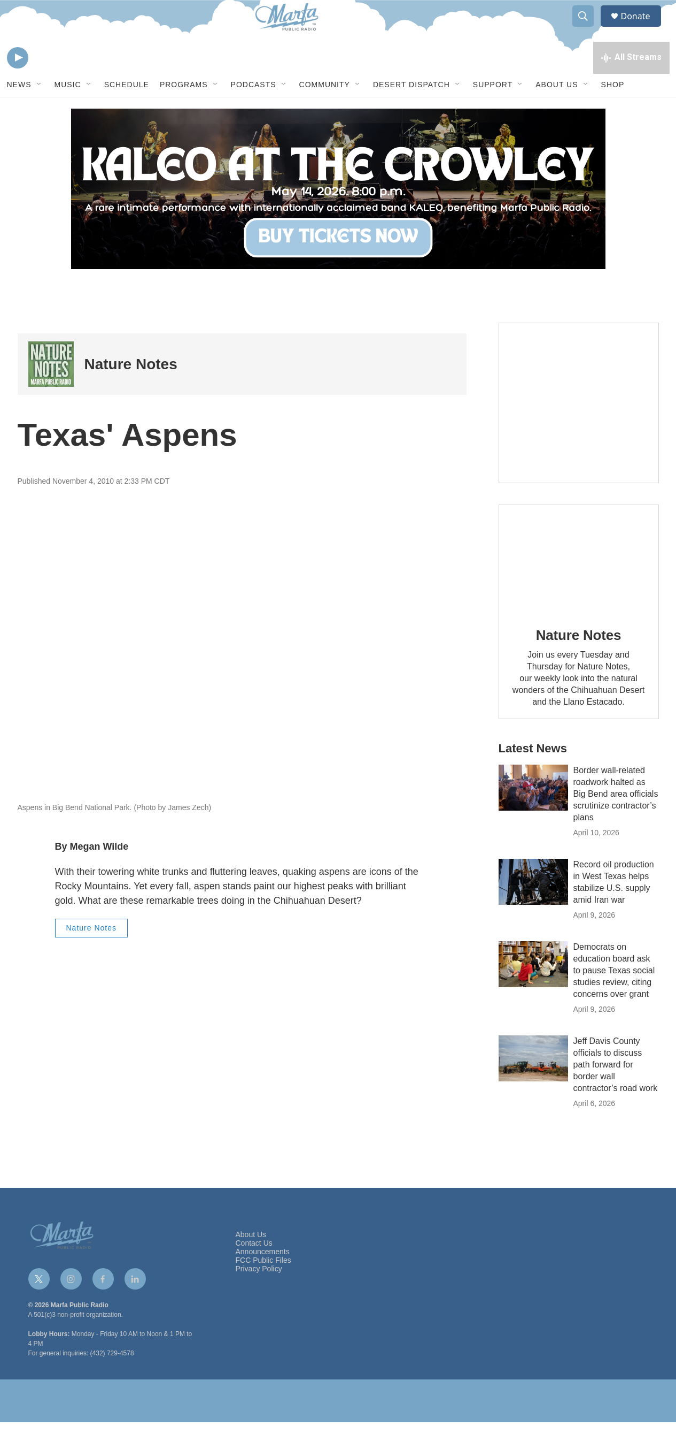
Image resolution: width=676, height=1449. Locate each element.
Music (68, 111)
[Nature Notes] (51, 391)
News (19, 111)
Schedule (126, 111)
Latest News (533, 775)
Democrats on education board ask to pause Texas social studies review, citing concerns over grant (614, 997)
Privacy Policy (259, 1296)
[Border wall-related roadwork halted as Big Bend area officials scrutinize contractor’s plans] (533, 814)
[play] (17, 83)
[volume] (47, 83)
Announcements (263, 1279)
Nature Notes (130, 391)
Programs (184, 111)
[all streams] (631, 83)
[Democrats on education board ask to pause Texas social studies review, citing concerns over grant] (533, 991)
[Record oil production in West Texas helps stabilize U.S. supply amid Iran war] (533, 909)
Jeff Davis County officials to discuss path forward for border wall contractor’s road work (615, 1091)
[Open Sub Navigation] (39, 111)
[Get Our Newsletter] (578, 429)
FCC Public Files (263, 1287)
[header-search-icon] (588, 28)
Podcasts (253, 111)
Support (492, 111)
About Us (556, 111)
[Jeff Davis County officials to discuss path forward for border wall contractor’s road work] (533, 1085)
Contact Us (254, 1270)
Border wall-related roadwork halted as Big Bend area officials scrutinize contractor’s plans (615, 820)
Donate (642, 28)
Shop (613, 111)
